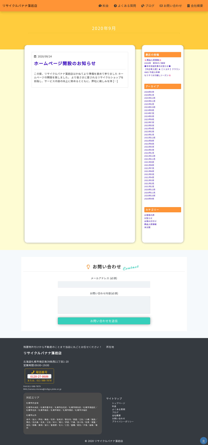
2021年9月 (149, 161)
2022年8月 (149, 140)
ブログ (148, 6)
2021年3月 (149, 180)
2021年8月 (149, 164)
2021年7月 (149, 168)
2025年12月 (150, 97)
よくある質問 (125, 6)
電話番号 (39, 376)
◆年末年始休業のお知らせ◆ (158, 66)
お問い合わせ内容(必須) (104, 293)
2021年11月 (150, 158)
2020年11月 (150, 192)
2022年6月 (149, 143)
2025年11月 (150, 100)
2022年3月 (149, 149)
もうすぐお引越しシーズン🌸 (158, 75)
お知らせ (148, 218)
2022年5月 (149, 146)
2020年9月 (149, 198)
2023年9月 (149, 119)
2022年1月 (149, 152)
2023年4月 (149, 128)
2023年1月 (149, 134)
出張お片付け (150, 221)
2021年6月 (149, 171)
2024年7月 (149, 113)
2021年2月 (149, 183)
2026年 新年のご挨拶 (155, 62)
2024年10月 (150, 107)
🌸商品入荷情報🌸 (153, 59)
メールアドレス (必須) (104, 278)
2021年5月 (149, 174)
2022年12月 (150, 137)
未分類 (147, 227)
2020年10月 (150, 195)
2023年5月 (149, 125)
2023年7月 (149, 122)
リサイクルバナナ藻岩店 (23, 5)
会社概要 (195, 6)
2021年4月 (149, 177)
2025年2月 (149, 103)
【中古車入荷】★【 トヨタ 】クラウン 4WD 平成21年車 (162, 71)
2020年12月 (150, 189)
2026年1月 (149, 94)
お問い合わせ (171, 6)
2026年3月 (149, 91)
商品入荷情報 (150, 224)
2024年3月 (149, 116)
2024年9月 (149, 110)
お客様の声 (149, 214)
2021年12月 (150, 155)
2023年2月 (149, 131)
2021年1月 (149, 186)
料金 (104, 6)
